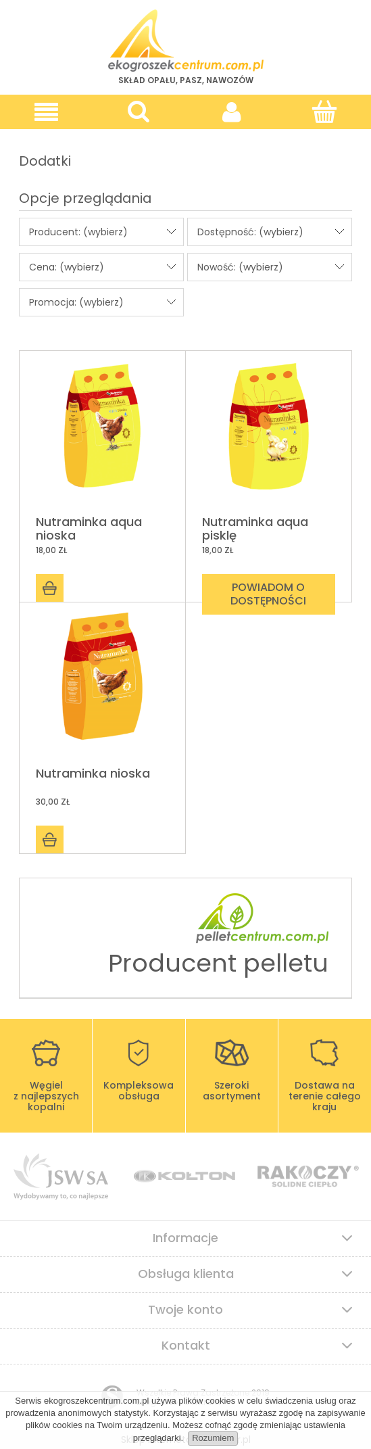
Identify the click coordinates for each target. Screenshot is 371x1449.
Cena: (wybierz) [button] (66, 267)
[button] (46, 112)
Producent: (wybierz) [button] (78, 232)
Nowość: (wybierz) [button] (240, 267)
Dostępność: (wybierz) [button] (250, 232)
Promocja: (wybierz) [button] (76, 302)
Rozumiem (213, 1438)
